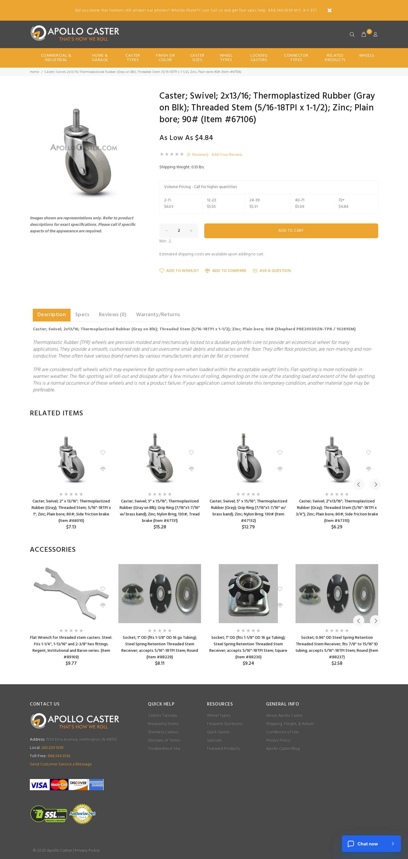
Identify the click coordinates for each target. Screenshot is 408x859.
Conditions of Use (282, 732)
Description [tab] (51, 315)
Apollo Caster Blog (283, 748)
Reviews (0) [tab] (113, 315)
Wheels (366, 55)
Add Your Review (226, 155)
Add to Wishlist (179, 270)
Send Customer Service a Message (61, 764)
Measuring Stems (163, 724)
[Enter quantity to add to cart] (178, 230)
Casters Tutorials (162, 715)
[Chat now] (371, 843)
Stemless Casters (163, 732)
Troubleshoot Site (164, 748)
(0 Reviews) (197, 155)
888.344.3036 (50, 756)
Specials (214, 740)
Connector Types (296, 57)
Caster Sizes (197, 57)
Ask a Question (272, 270)
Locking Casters (258, 57)
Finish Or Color (165, 57)
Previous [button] (358, 413)
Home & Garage (100, 57)
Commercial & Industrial (56, 57)
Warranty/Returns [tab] (158, 315)
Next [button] (372, 413)
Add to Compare (226, 270)
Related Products (335, 57)
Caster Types (132, 57)
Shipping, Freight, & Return (290, 724)
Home (34, 72)
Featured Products (223, 748)
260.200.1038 (46, 747)
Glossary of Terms (164, 740)
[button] (136, 97)
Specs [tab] (82, 315)
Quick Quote (218, 732)
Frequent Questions (224, 724)
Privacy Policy (278, 740)
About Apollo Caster (284, 715)
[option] (71, 479)
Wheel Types (226, 57)
